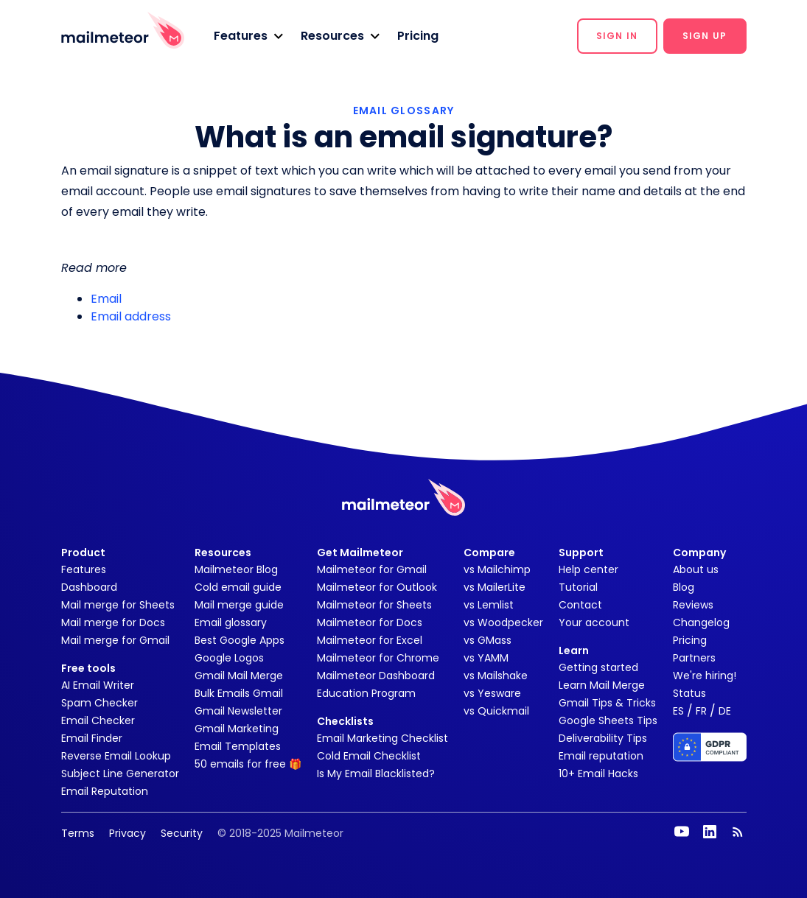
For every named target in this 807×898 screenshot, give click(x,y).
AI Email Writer (97, 685)
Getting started (598, 667)
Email (106, 298)
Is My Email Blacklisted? (376, 773)
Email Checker (98, 720)
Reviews (693, 604)
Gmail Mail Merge (239, 675)
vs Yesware (492, 693)
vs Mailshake (496, 675)
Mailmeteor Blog (236, 569)
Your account (594, 622)
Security (182, 833)
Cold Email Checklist (369, 755)
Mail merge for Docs (113, 622)
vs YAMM (486, 657)
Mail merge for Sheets (118, 604)
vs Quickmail (496, 711)
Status (689, 693)
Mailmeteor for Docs (369, 622)
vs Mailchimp (497, 569)
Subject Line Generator (120, 773)
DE (725, 711)
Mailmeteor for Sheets (374, 604)
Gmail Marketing (237, 728)
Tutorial (578, 587)
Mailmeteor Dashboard (376, 675)
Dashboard (89, 587)
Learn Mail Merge (602, 685)
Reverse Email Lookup (116, 755)
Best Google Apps (239, 640)
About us (696, 569)
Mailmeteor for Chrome (378, 657)
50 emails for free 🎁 (248, 764)
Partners (694, 657)
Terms (77, 833)
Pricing (418, 35)
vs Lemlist (489, 604)
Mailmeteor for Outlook (377, 587)
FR (701, 711)
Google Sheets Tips (608, 720)
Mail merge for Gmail (115, 640)
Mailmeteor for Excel (369, 640)
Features (83, 569)
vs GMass (487, 640)
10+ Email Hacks (598, 773)
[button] (248, 36)
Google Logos (229, 657)
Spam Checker (99, 702)
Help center (588, 569)
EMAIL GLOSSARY (404, 110)
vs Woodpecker (503, 622)
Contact (580, 604)
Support (581, 552)
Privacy (127, 833)
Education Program (366, 693)
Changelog (701, 622)
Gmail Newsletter (238, 711)
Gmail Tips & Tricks (607, 702)
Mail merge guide (239, 604)
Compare (489, 552)
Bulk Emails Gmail (239, 693)
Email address (131, 316)
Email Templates (238, 746)
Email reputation (601, 755)
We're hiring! (704, 675)
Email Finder (91, 738)
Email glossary (231, 622)
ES (678, 711)
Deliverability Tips (603, 738)
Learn (574, 650)
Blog (683, 587)
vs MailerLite (494, 587)
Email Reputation (104, 791)
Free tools (88, 668)
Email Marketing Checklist (382, 738)
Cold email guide (238, 587)
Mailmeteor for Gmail (372, 569)
